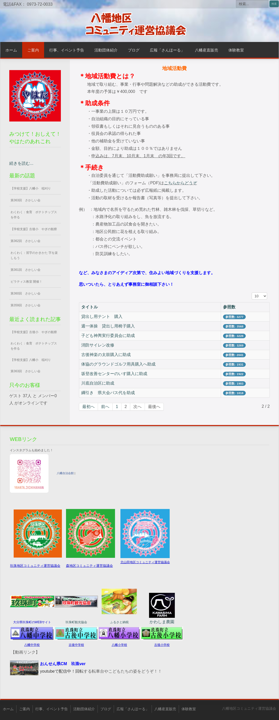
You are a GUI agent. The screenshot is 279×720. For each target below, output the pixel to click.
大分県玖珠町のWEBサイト (32, 622)
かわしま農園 (162, 622)
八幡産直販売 (206, 50)
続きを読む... (21, 163)
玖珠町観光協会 (76, 622)
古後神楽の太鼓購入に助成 (106, 354)
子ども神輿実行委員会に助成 (108, 335)
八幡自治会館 (65, 473)
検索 (274, 3)
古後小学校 (162, 645)
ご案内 (33, 50)
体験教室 (236, 50)
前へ (105, 406)
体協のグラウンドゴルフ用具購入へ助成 (118, 364)
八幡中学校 (32, 645)
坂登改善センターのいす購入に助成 (114, 373)
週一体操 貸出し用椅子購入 (108, 326)
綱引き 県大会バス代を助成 (108, 393)
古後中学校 (76, 645)
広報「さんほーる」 (167, 50)
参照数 (229, 307)
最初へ (88, 406)
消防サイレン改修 (97, 345)
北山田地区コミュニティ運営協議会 (145, 562)
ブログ (134, 50)
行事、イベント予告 (66, 50)
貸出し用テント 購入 (101, 316)
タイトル (89, 307)
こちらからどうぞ (180, 183)
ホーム (11, 50)
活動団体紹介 (106, 50)
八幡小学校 (119, 645)
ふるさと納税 (119, 622)
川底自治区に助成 (97, 383)
